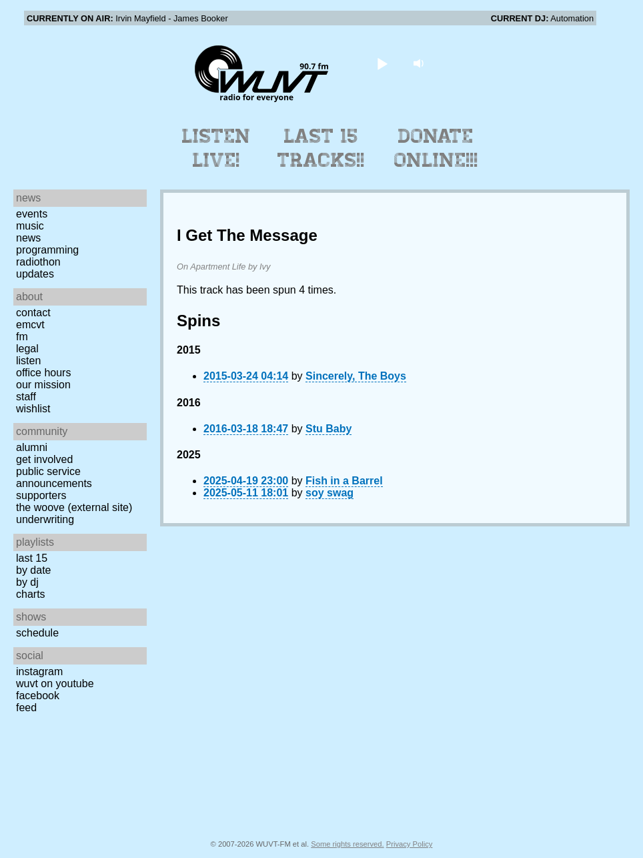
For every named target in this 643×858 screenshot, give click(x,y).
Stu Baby (328, 428)
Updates (35, 274)
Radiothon (38, 262)
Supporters (41, 495)
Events (31, 214)
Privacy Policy (409, 844)
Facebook (37, 695)
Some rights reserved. (347, 844)
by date (33, 570)
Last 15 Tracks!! (321, 148)
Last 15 (31, 558)
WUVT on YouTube (55, 683)
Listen (28, 360)
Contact (33, 312)
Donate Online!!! (436, 148)
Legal (27, 348)
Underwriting (45, 519)
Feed (26, 707)
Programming (47, 250)
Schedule (37, 632)
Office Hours (43, 372)
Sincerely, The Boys (355, 376)
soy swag (329, 492)
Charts (30, 594)
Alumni (31, 447)
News (28, 238)
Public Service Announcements (54, 477)
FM (22, 336)
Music (30, 226)
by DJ (27, 582)
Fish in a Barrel (344, 480)
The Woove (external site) (74, 507)
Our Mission (43, 384)
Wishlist (33, 408)
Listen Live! (216, 148)
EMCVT (30, 324)
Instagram (39, 671)
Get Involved (44, 459)
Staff (26, 396)
